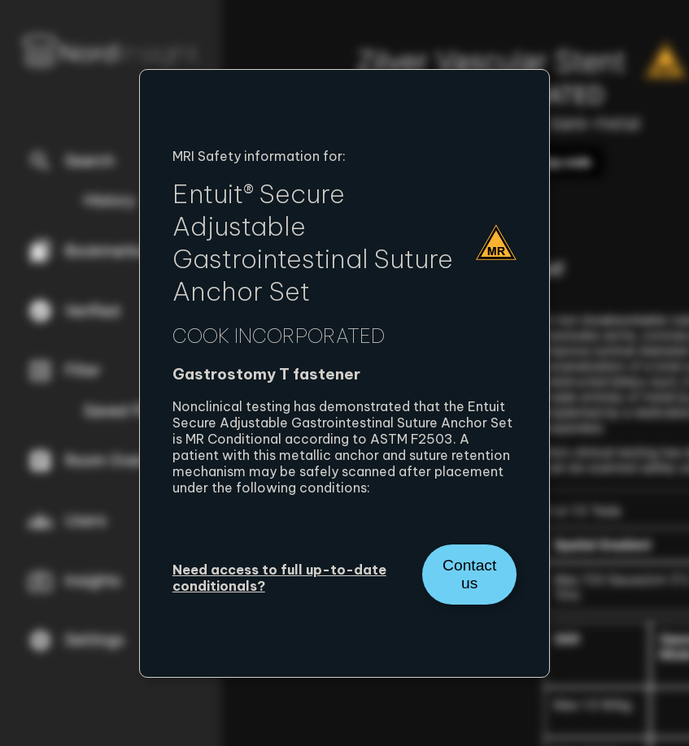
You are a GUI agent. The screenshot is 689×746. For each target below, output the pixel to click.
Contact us (469, 574)
